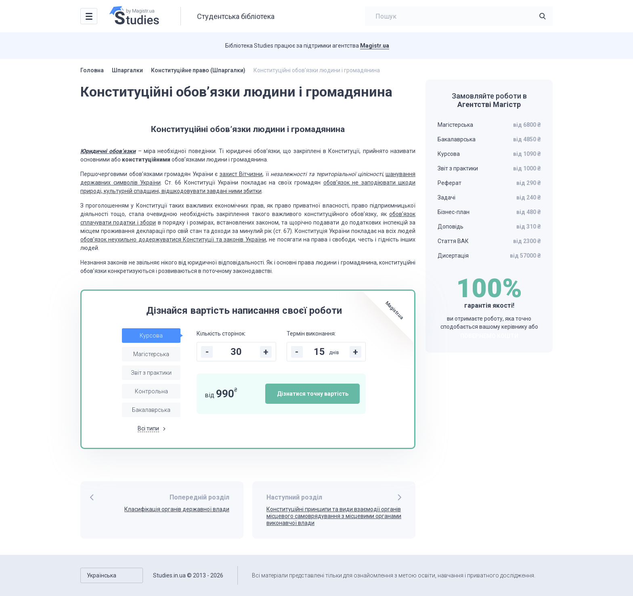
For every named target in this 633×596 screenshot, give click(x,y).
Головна (92, 70)
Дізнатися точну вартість (312, 393)
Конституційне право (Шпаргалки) (198, 70)
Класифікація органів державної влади (176, 509)
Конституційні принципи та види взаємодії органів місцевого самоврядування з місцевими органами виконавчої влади (333, 516)
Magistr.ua (374, 45)
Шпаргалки (127, 70)
